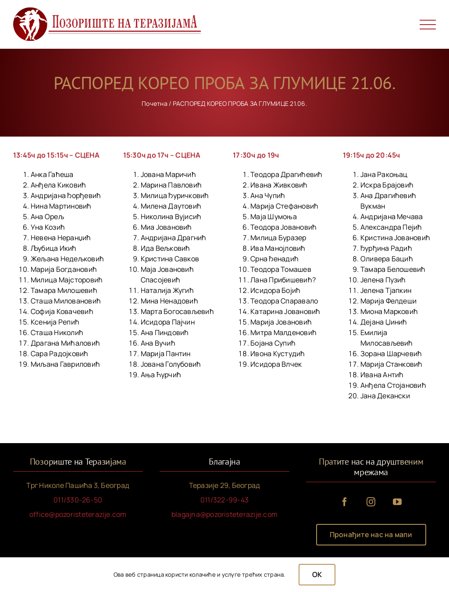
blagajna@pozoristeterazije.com (224, 514)
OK (317, 574)
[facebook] (345, 502)
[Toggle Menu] (428, 25)
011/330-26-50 (77, 500)
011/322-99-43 (224, 500)
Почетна (154, 103)
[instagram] (371, 502)
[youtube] (397, 502)
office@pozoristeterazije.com (78, 514)
